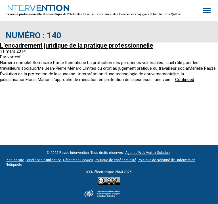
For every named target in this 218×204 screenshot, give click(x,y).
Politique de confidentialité (115, 160)
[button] (206, 10)
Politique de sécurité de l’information (166, 160)
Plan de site (15, 160)
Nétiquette (14, 165)
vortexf (14, 57)
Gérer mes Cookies (78, 160)
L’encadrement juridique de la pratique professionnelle (76, 45)
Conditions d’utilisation (44, 160)
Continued (184, 79)
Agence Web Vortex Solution (147, 153)
